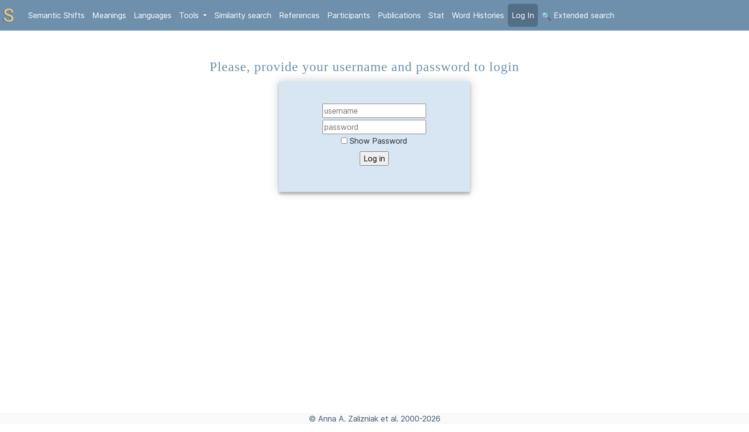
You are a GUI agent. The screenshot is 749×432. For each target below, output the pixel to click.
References (299, 15)
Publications (399, 15)
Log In (523, 15)
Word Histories (478, 15)
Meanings (109, 15)
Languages (152, 15)
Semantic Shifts (56, 15)
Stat (436, 15)
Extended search (578, 16)
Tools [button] (190, 15)
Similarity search (242, 15)
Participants (348, 15)
